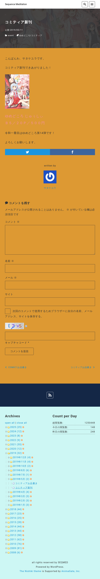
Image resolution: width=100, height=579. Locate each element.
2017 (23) (16, 513)
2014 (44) (16, 526)
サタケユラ (50, 188)
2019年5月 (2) (21, 479)
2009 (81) (16, 548)
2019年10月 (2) (22, 466)
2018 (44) (16, 509)
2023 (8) (15, 435)
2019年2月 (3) (21, 500)
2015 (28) (16, 522)
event (11, 35)
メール (11, 277)
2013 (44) (16, 530)
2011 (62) (16, 539)
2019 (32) (16, 453)
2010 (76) (16, 544)
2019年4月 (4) (21, 492)
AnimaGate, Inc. (70, 571)
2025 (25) (16, 427)
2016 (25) (16, 518)
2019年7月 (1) (21, 474)
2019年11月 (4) (22, 461)
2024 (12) (16, 431)
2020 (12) (16, 448)
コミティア (36, 35)
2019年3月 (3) (21, 496)
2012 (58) (16, 535)
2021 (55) (16, 444)
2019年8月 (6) (21, 470)
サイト (9, 294)
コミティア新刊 (24, 487)
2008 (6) (15, 552)
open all (10, 422)
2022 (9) (15, 440)
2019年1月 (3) (21, 505)
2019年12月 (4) (22, 457)
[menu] (92, 4)
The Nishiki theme (30, 571)
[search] (85, 4)
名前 (9, 260)
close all (22, 422)
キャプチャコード (16, 342)
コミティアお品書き (26, 483)
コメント (12, 221)
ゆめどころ (24, 35)
